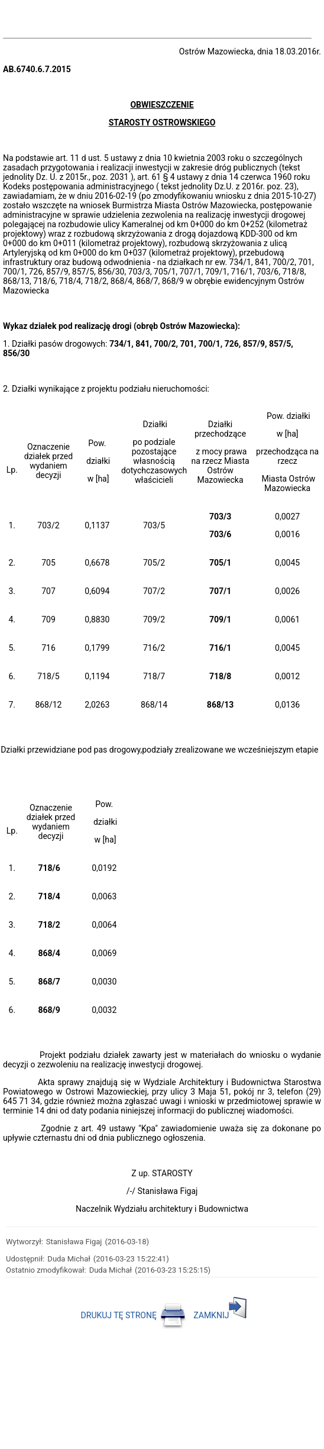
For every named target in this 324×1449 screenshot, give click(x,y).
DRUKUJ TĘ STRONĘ (134, 1315)
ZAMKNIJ (220, 1315)
